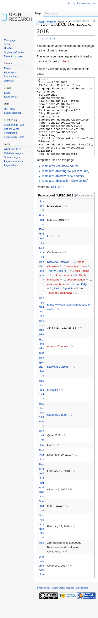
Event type (41, 268)
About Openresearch (63, 603)
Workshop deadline (41, 581)
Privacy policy (43, 603)
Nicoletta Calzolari (58, 277)
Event (7, 92)
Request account (86, 3)
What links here (12, 149)
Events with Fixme (14, 137)
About (7, 44)
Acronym (41, 221)
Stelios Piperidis (63, 304)
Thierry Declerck (57, 286)
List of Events (11, 129)
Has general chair (41, 382)
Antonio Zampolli (57, 361)
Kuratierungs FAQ (14, 124)
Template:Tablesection (55, 196)
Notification (41, 470)
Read (36, 21)
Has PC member (41, 286)
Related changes (13, 153)
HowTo (8, 48)
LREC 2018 (48, 38)
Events (8, 68)
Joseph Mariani (76, 295)
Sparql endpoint (12, 112)
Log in (71, 3)
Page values (11, 165)
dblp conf (9, 80)
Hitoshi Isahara (63, 290)
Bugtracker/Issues (14, 52)
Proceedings (11, 76)
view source (70, 181)
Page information (13, 161)
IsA (42, 460)
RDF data (9, 108)
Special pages (12, 157)
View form (48, 21)
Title (41, 558)
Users (65, 61)
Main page (10, 40)
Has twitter (41, 451)
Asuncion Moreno (58, 299)
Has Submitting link (41, 322)
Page (38, 13)
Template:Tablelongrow (56, 186)
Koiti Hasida (82, 286)
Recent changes (13, 56)
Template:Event (51, 181)
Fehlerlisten (10, 133)
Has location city (41, 405)
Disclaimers (82, 603)
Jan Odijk (81, 299)
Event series (11, 72)
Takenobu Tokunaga (59, 308)
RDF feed (84, 211)
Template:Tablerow (53, 191)
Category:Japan (57, 430)
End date (41, 235)
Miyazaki (52, 405)
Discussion (51, 13)
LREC (50, 251)
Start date (41, 521)
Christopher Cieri (74, 282)
